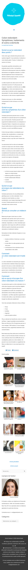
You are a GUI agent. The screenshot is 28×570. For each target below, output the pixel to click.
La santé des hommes (7, 45)
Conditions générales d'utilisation (10, 543)
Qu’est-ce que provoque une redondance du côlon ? (13, 188)
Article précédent (14, 461)
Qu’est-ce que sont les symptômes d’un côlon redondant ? (14, 109)
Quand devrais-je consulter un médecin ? (14, 210)
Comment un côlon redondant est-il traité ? (13, 256)
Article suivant (14, 466)
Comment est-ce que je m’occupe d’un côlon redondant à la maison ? (13, 278)
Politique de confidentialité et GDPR (14, 541)
